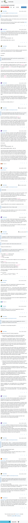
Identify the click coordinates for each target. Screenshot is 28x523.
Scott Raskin (5, 29)
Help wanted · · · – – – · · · (5, 7)
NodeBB (13, 515)
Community (10, 1)
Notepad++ (17, 514)
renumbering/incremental (13, 13)
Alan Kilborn (5, 11)
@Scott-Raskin (3, 13)
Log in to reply (24, 7)
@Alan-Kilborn (3, 31)
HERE (25, 22)
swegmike (4, 306)
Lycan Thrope (5, 168)
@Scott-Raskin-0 (4, 475)
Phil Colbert (5, 331)
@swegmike (3, 318)
